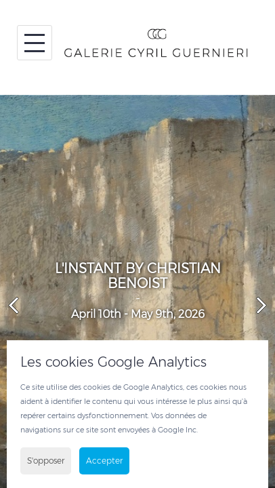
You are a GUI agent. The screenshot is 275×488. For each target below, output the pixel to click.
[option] (137, 291)
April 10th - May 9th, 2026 (138, 314)
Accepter (104, 460)
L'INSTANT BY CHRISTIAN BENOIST (138, 275)
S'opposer (45, 460)
